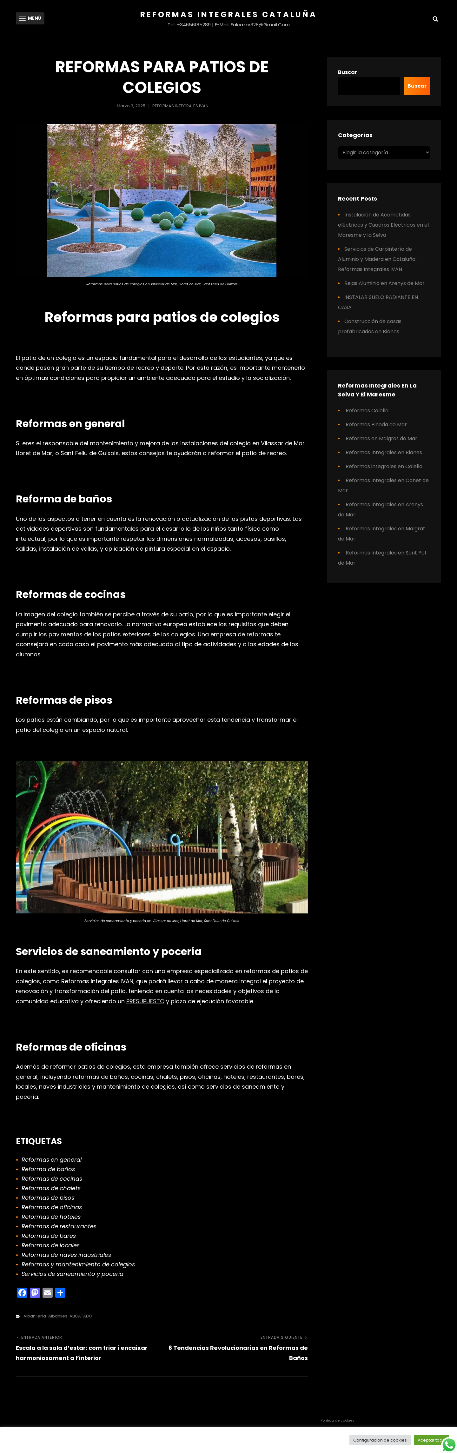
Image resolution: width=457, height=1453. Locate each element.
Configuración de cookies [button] (380, 1440)
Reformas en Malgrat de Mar (381, 438)
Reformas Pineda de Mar (376, 424)
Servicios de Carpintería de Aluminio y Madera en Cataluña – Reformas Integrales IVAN (379, 259)
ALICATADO (81, 1316)
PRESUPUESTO (145, 1001)
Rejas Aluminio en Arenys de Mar (384, 283)
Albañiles (57, 1316)
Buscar (347, 72)
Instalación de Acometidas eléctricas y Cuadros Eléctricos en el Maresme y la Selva (383, 225)
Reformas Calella (367, 410)
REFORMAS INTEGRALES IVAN (180, 106)
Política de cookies (337, 1420)
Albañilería (34, 1316)
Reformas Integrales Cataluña (228, 14)
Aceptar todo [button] (431, 1440)
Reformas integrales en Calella (384, 466)
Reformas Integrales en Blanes (384, 452)
